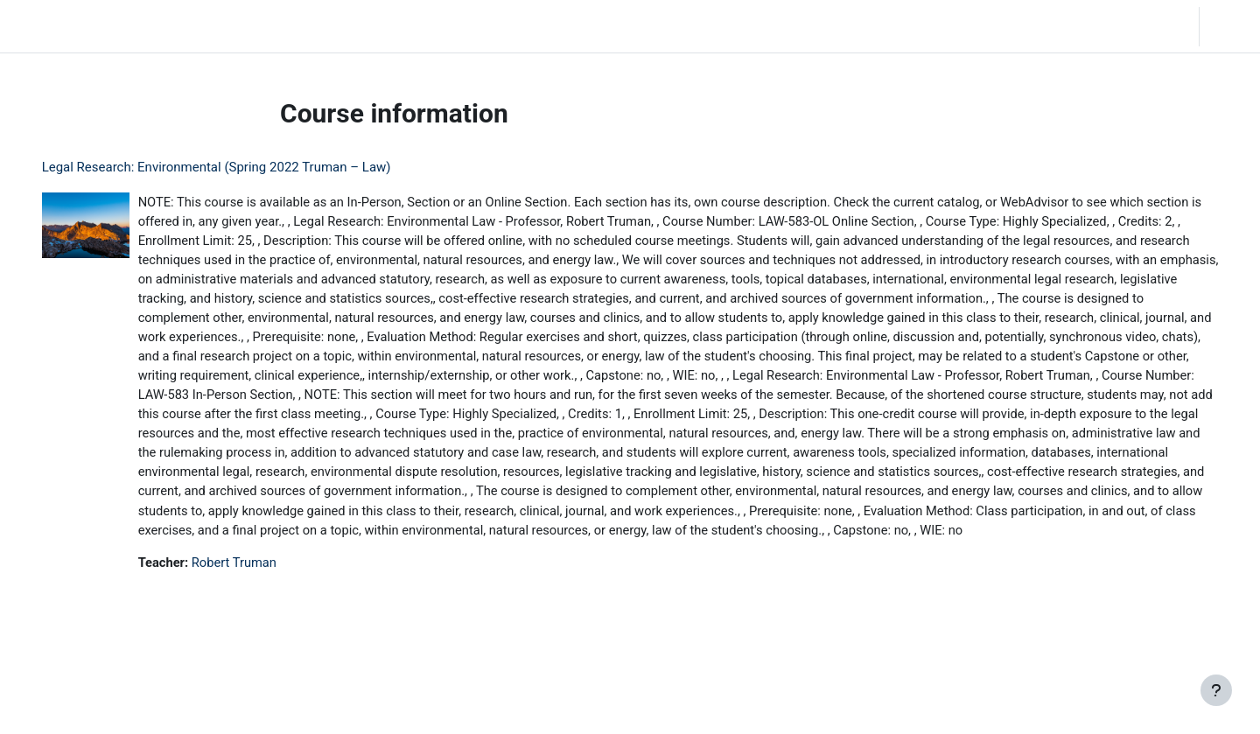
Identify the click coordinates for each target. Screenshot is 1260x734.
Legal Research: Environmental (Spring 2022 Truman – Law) (241, 167)
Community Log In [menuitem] (223, 26)
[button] (1079, 26)
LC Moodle (53, 26)
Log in (1228, 26)
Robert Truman (261, 609)
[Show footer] (1216, 690)
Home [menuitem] (137, 26)
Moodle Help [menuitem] (327, 26)
